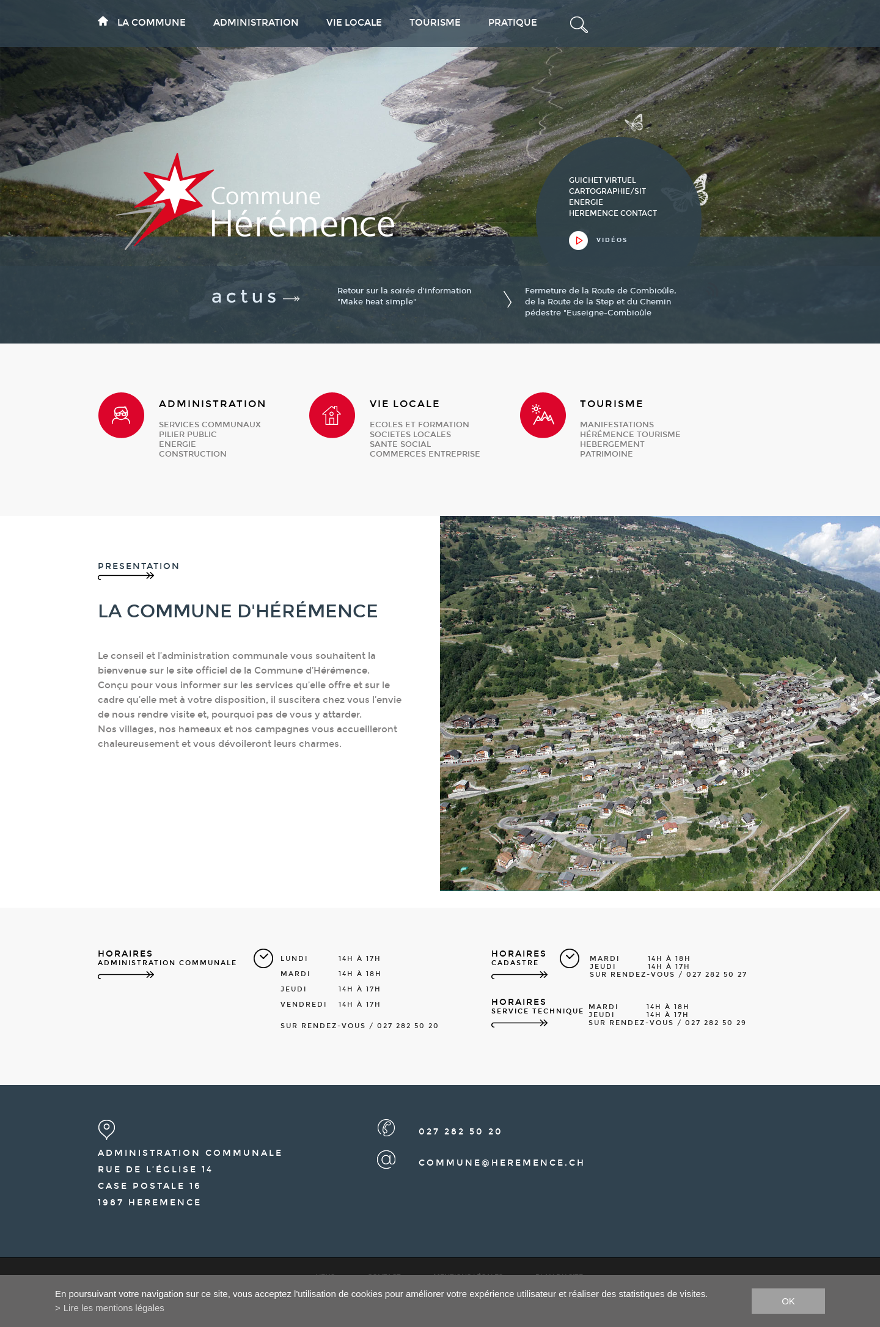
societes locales (410, 434)
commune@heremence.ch (502, 1163)
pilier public (188, 434)
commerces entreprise (425, 454)
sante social (400, 444)
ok (788, 1300)
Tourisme (435, 22)
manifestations (617, 425)
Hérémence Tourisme (630, 434)
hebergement (612, 444)
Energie (586, 202)
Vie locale (354, 22)
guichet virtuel (602, 180)
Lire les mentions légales (114, 1308)
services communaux (210, 425)
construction (193, 454)
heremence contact (613, 213)
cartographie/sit (607, 191)
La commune (151, 22)
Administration (256, 22)
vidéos (612, 240)
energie (177, 444)
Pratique (512, 22)
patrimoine (606, 454)
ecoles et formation (419, 425)
